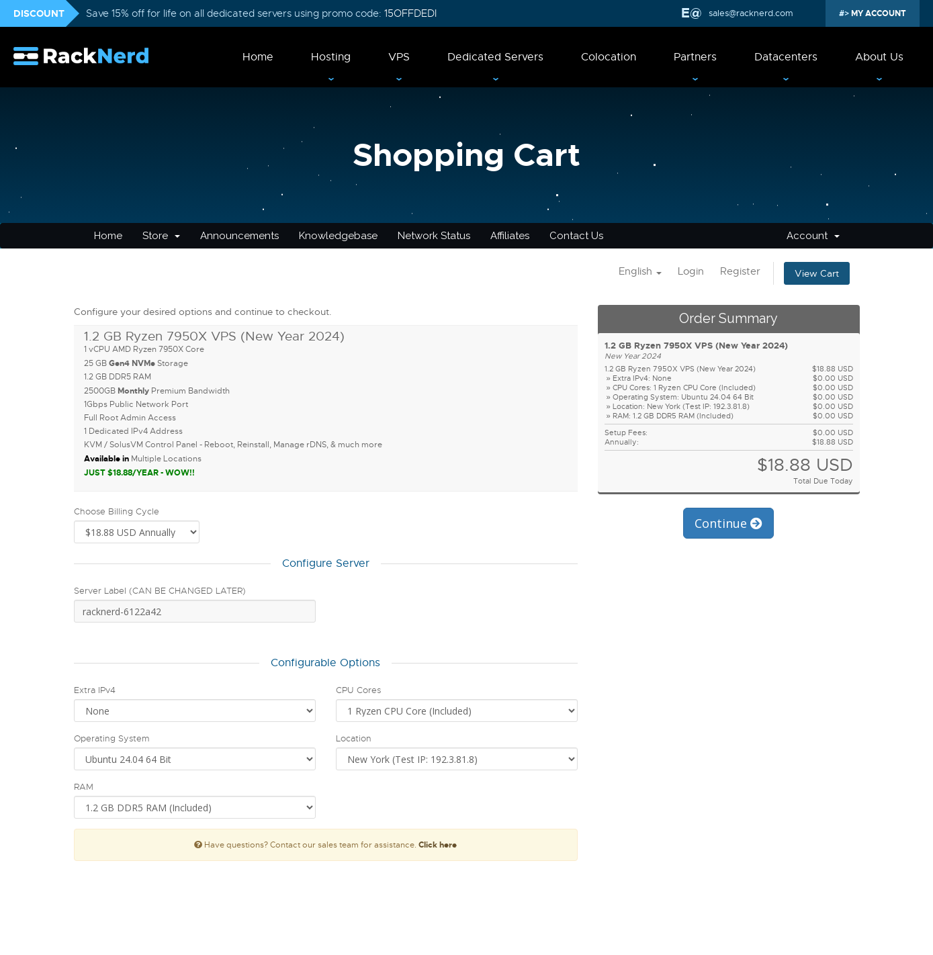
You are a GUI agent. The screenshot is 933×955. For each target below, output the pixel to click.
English (640, 271)
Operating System (111, 738)
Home (257, 57)
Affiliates (509, 236)
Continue (728, 523)
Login (691, 271)
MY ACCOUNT (877, 13)
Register (740, 271)
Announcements (239, 236)
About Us (879, 57)
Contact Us (576, 236)
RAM (83, 786)
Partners (695, 57)
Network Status (434, 236)
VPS (399, 57)
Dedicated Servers (495, 57)
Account (813, 236)
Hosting (331, 57)
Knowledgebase (338, 236)
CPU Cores (358, 690)
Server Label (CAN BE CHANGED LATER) (160, 590)
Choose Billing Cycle (116, 511)
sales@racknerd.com (751, 13)
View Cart (817, 273)
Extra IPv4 (95, 690)
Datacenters (785, 57)
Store (161, 236)
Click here (437, 844)
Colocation (608, 57)
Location (353, 738)
